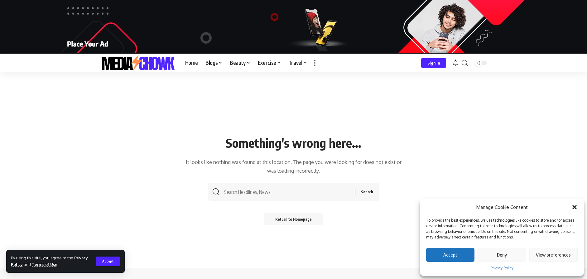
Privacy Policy (501, 268)
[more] (314, 63)
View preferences (553, 254)
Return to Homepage (293, 220)
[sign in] (433, 63)
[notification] (455, 63)
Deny (502, 254)
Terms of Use (45, 264)
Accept (450, 254)
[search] (465, 63)
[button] (574, 207)
